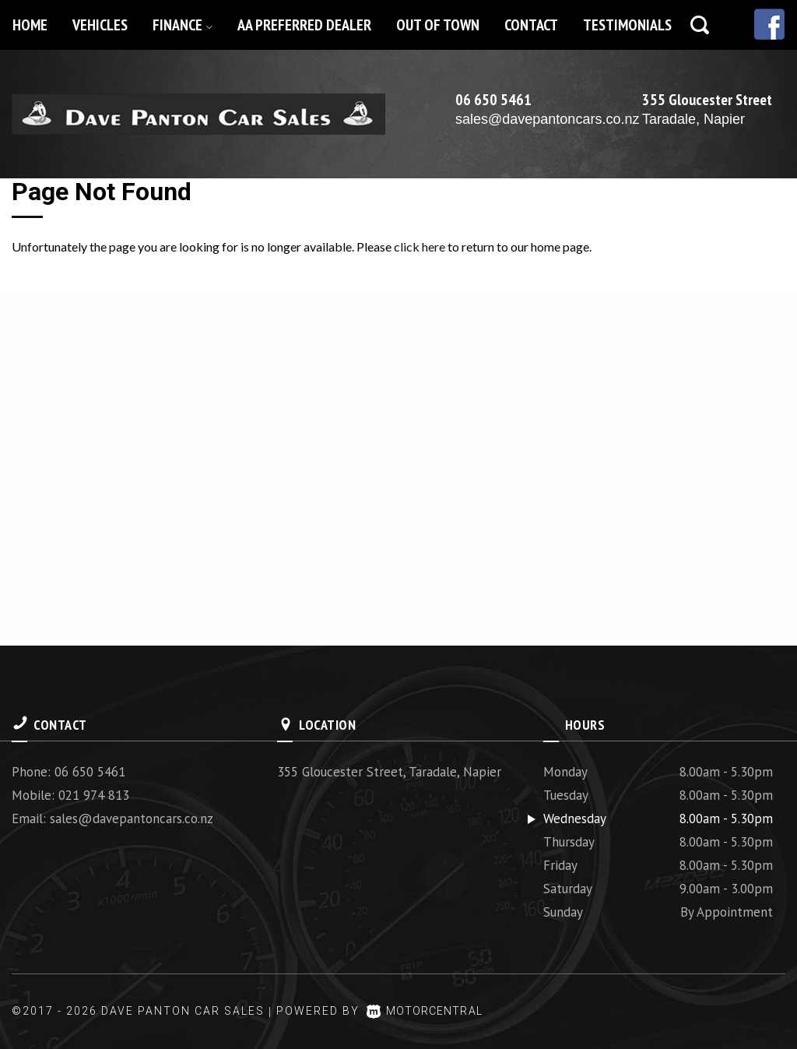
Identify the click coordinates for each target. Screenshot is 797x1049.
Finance (182, 25)
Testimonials (627, 25)
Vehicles (100, 25)
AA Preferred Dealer (304, 25)
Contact (531, 25)
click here (419, 246)
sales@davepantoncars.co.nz (547, 119)
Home (29, 25)
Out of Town (437, 25)
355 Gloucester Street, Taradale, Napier (389, 771)
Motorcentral (429, 1011)
